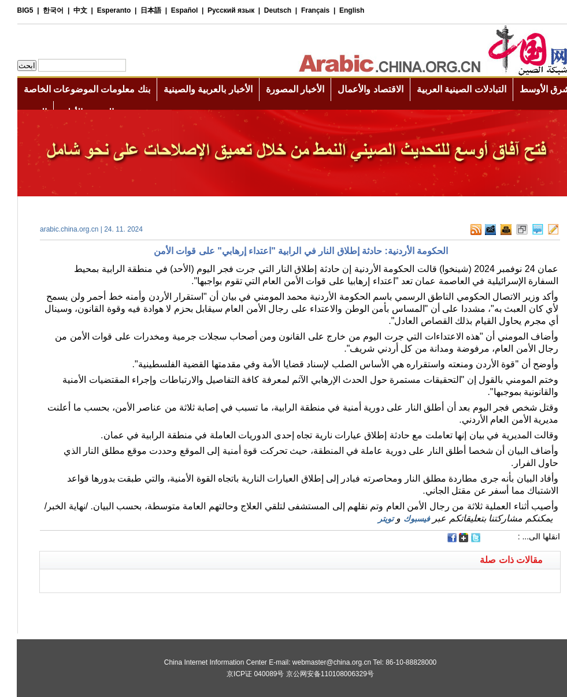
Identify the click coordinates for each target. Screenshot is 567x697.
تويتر (369, 518)
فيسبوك (400, 518)
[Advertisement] (153, 607)
